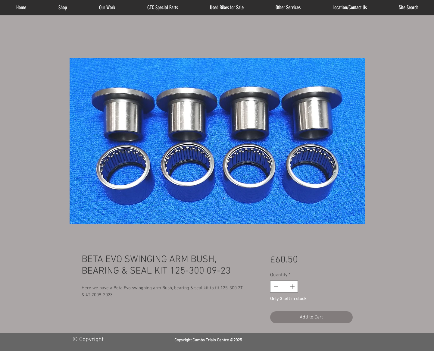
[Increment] (293, 286)
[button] (288, 7)
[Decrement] (275, 286)
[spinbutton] (284, 286)
